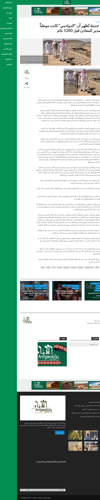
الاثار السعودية (82, 22)
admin (10, 78)
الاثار (87, 22)
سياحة (26, 267)
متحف (94, 270)
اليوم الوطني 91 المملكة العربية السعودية (82, 294)
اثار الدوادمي (93, 22)
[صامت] (8, 490)
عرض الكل (93, 311)
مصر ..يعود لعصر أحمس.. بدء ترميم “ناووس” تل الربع (81, 409)
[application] (26, 478)
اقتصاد (85, 283)
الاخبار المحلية (90, 286)
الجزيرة (63, 267)
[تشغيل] (46, 490)
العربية (42, 267)
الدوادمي (56, 267)
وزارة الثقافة (90, 290)
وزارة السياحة (81, 290)
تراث (36, 267)
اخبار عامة (91, 283)
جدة (47, 286)
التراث (19, 286)
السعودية (49, 267)
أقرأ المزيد (43, 433)
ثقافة (31, 267)
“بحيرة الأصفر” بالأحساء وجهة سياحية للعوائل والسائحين (80, 416)
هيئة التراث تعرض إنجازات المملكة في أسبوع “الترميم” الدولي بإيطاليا (17, 292)
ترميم (51, 286)
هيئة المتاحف (82, 288)
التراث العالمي (11, 286)
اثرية (84, 267)
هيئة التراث (81, 286)
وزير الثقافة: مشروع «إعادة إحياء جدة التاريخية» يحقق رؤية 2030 (50, 292)
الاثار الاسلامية (72, 267)
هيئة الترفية (91, 288)
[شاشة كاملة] (5, 490)
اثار (89, 267)
